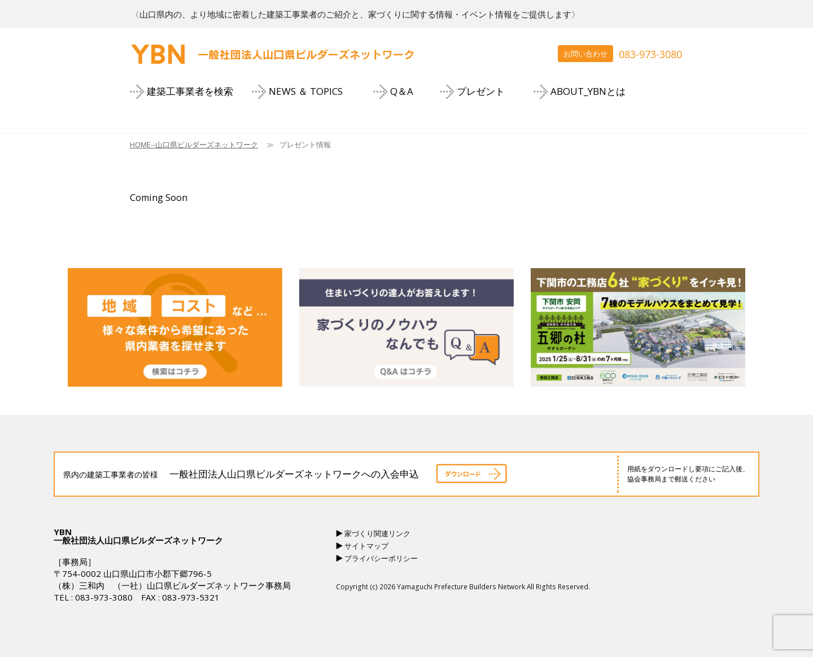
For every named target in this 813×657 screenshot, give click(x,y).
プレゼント (481, 91)
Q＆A (401, 91)
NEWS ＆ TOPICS (306, 91)
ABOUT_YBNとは (588, 91)
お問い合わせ (585, 54)
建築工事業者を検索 (190, 91)
